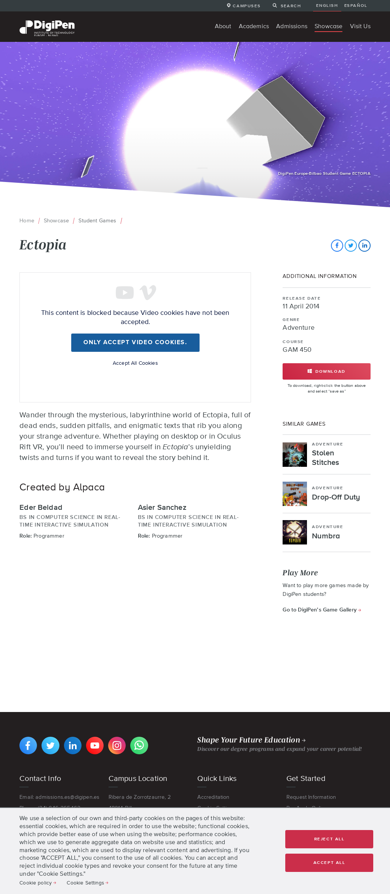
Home (26, 220)
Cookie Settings (85, 883)
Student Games (97, 220)
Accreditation (213, 797)
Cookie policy (35, 883)
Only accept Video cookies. (135, 343)
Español (356, 5)
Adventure (298, 327)
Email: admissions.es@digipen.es (59, 797)
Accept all (329, 862)
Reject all (329, 839)
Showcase (56, 220)
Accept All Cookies (135, 363)
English (327, 5)
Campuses (247, 5)
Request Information (311, 797)
